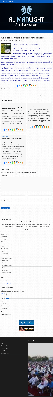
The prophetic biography (6, 272)
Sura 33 (3, 293)
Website (3, 200)
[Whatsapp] (25, 86)
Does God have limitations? (35, 107)
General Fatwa (5, 260)
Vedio (2, 277)
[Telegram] (29, 86)
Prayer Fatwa (5, 262)
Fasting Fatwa (5, 267)
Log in (2, 300)
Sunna (2, 241)
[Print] (31, 86)
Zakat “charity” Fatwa (7, 265)
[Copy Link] (27, 86)
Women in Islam (4, 275)
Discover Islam (4, 236)
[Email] (33, 86)
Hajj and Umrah (4, 253)
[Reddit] (21, 86)
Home (2, 340)
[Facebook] (17, 86)
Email (29, 194)
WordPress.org (4, 308)
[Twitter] (19, 86)
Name (3, 194)
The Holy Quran (4, 239)
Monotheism (9, 89)
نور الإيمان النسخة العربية (7, 283)
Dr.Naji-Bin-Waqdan (20, 40)
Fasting (2, 251)
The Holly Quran (4, 348)
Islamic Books (4, 350)
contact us (3, 355)
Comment (4, 175)
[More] (35, 86)
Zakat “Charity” (4, 248)
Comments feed (4, 305)
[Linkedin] (23, 86)
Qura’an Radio (4, 345)
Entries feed (3, 303)
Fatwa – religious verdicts (6, 258)
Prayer (2, 246)
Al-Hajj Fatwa (5, 270)
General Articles (4, 256)
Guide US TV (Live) (5, 353)
